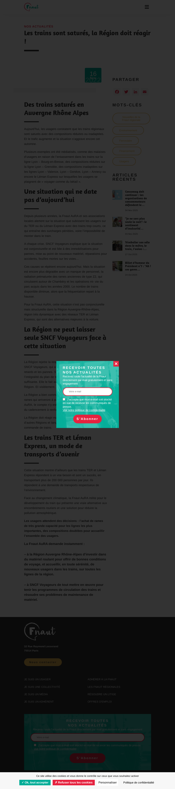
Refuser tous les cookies (74, 782)
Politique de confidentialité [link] (138, 782)
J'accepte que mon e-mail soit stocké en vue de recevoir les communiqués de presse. (87, 405)
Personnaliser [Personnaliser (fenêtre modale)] (107, 782)
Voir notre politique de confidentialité (84, 410)
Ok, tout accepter (35, 782)
